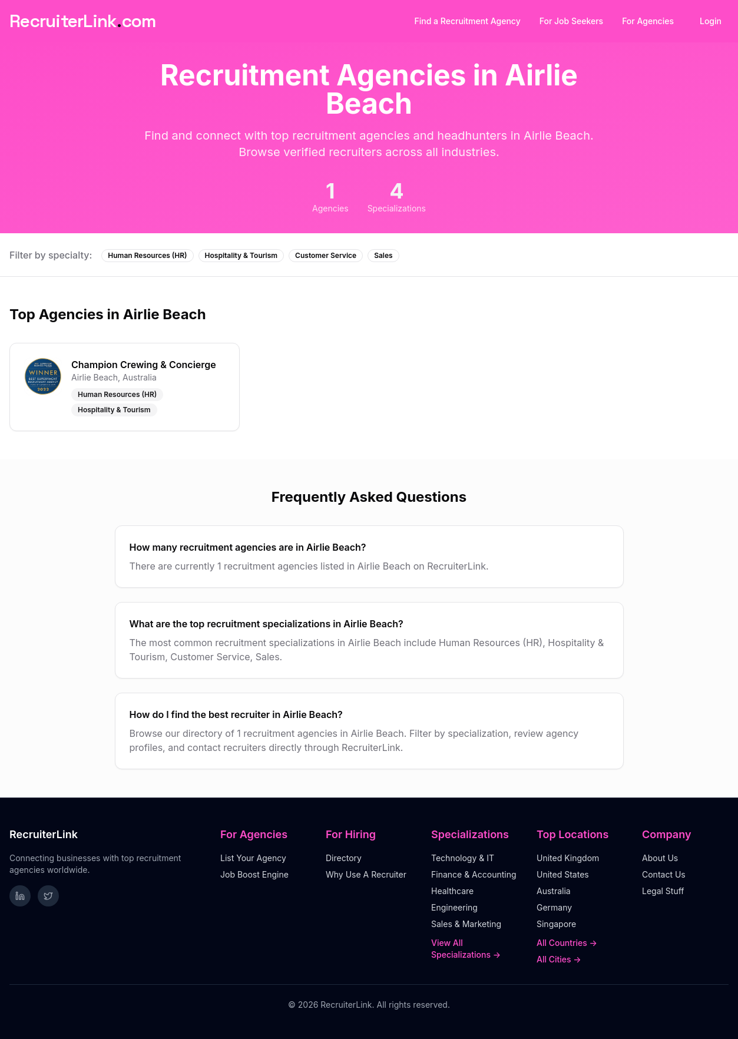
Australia (554, 891)
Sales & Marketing (466, 924)
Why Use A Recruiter (366, 874)
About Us (660, 858)
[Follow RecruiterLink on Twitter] (48, 895)
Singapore (556, 924)
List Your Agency (253, 858)
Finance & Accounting (474, 874)
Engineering (454, 907)
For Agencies (648, 21)
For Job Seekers (571, 21)
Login (711, 21)
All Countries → (567, 943)
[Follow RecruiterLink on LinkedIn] (20, 895)
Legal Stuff (663, 891)
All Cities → (559, 959)
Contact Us (664, 874)
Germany (554, 907)
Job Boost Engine (254, 874)
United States (563, 874)
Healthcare (452, 891)
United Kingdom (568, 858)
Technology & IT (462, 858)
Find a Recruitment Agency (468, 21)
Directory (344, 858)
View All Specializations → (466, 948)
